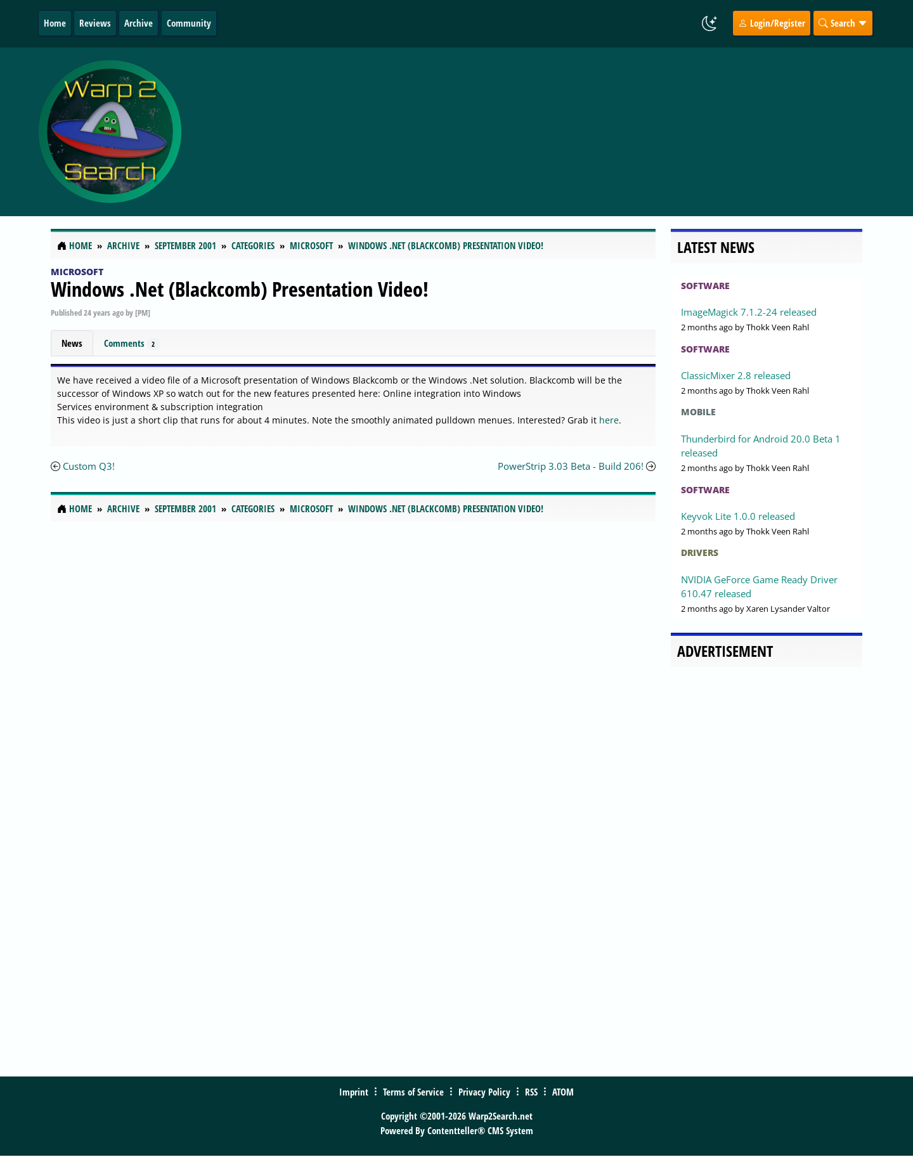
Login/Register (771, 22)
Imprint (353, 1091)
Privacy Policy (484, 1091)
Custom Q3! (89, 466)
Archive (138, 22)
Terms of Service (413, 1091)
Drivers (699, 552)
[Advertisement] (531, 132)
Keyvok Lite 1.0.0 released (738, 516)
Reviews (95, 22)
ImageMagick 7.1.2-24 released (749, 312)
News (72, 343)
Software (705, 286)
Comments (132, 343)
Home (55, 22)
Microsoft (77, 272)
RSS (531, 1091)
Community (189, 22)
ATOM (563, 1091)
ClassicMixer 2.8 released (736, 375)
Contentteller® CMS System (480, 1130)
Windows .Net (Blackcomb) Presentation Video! (240, 288)
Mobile (698, 412)
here (609, 420)
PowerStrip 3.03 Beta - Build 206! (571, 466)
